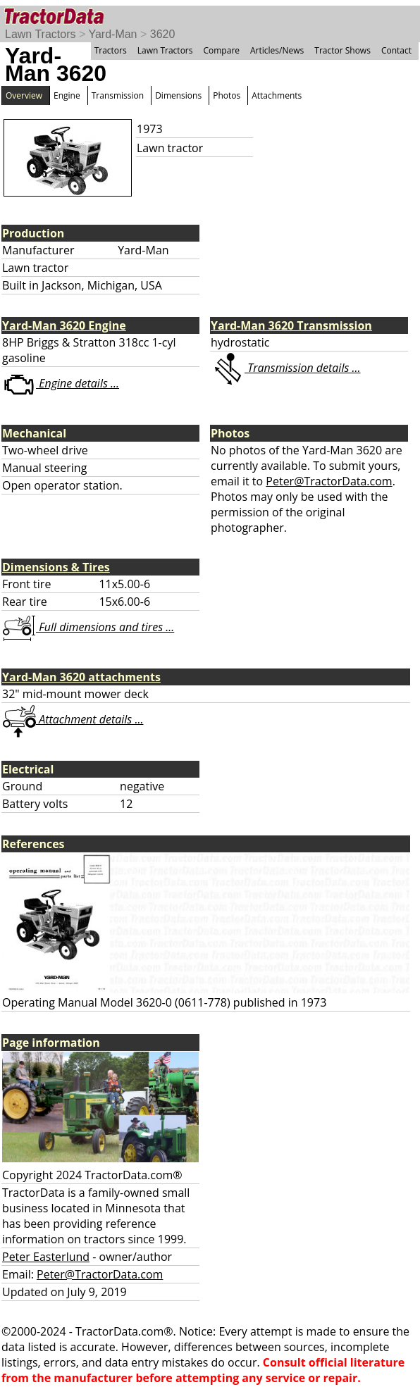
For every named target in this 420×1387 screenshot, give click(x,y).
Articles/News (277, 50)
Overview (24, 95)
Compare (221, 50)
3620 (162, 34)
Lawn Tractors (40, 34)
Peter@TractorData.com (329, 481)
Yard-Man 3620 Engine (64, 325)
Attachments (277, 95)
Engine (67, 95)
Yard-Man (112, 34)
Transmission (118, 95)
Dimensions (178, 95)
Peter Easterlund (45, 1256)
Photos (226, 95)
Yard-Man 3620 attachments (81, 677)
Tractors (110, 50)
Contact (396, 50)
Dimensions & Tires (56, 567)
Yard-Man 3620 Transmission (291, 325)
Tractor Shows (342, 50)
